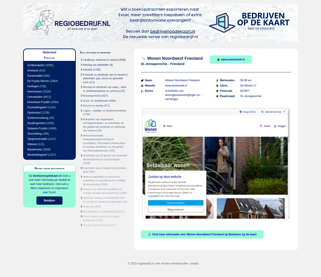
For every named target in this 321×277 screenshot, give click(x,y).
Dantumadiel (35, 75)
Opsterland (34, 112)
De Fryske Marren (38, 81)
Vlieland (32, 144)
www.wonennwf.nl (231, 59)
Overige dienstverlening (96, 225)
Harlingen (33, 86)
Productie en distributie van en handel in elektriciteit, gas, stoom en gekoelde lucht (105, 78)
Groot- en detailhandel (95, 100)
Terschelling (34, 133)
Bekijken (49, 200)
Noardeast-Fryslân (38, 102)
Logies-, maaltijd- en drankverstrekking (104, 110)
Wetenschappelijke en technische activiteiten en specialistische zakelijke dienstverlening (104, 180)
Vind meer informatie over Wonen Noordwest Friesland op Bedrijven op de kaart (202, 234)
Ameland (32, 70)
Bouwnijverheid (91, 95)
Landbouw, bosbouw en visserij (100, 59)
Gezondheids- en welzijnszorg (100, 211)
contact (194, 263)
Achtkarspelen (36, 65)
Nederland (49, 52)
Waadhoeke (34, 149)
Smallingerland (36, 123)
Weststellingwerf (37, 154)
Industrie (87, 69)
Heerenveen (34, 91)
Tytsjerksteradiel (37, 139)
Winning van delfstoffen (96, 64)
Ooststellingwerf (37, 107)
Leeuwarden (34, 96)
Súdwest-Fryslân (37, 128)
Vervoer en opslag (93, 105)
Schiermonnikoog (38, 117)
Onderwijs (88, 206)
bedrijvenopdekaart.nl (47, 175)
